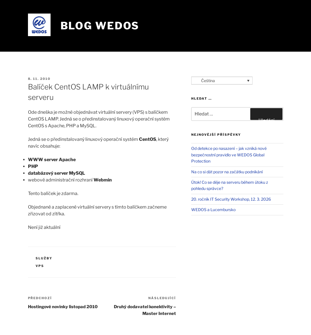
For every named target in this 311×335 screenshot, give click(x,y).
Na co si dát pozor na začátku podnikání (227, 171)
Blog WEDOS (100, 25)
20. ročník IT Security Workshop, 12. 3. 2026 (231, 199)
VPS (40, 266)
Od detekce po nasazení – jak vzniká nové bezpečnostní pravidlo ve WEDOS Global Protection (229, 154)
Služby (44, 258)
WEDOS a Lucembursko (213, 209)
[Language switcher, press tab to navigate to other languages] (222, 80)
